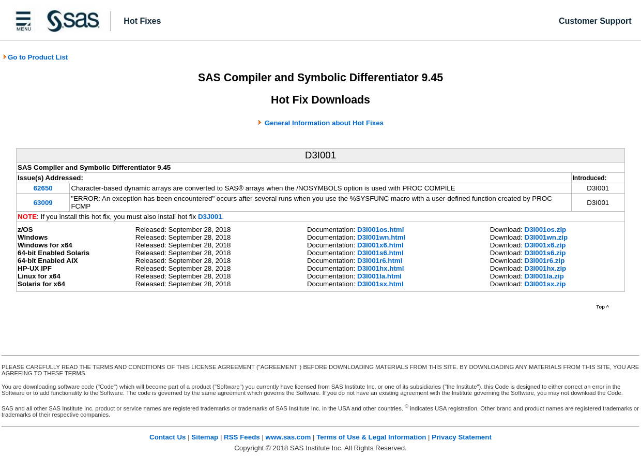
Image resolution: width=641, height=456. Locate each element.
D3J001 (210, 216)
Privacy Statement (462, 437)
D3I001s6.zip (545, 253)
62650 (43, 188)
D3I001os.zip (546, 229)
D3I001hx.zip (546, 268)
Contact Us (167, 437)
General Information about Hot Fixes (324, 123)
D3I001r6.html (379, 260)
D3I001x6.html (380, 245)
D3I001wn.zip (546, 237)
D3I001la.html (379, 276)
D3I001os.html (380, 229)
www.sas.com (288, 437)
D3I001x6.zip (545, 245)
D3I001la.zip (544, 276)
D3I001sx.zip (545, 284)
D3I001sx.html (380, 284)
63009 (43, 203)
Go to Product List (35, 57)
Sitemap (204, 437)
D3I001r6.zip (545, 260)
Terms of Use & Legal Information (371, 437)
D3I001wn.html (381, 237)
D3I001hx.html (380, 268)
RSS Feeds (242, 437)
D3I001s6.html (380, 253)
